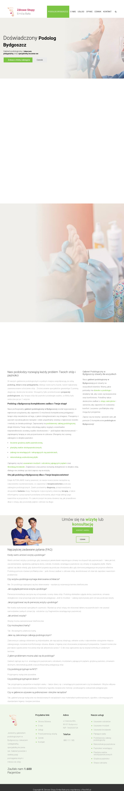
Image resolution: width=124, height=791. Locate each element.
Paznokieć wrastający (103, 748)
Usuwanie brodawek (102, 730)
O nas (73, 11)
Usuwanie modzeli (101, 726)
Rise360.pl (86, 790)
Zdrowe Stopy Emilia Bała (55, 790)
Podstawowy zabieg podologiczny (102, 739)
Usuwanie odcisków (102, 721)
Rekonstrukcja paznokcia (104, 744)
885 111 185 (68, 740)
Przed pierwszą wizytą (47, 734)
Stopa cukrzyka (100, 763)
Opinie (89, 11)
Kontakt (107, 11)
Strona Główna (44, 721)
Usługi (81, 11)
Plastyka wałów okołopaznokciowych (103, 753)
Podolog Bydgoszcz (58, 11)
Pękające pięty (100, 734)
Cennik (97, 11)
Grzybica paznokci (101, 759)
